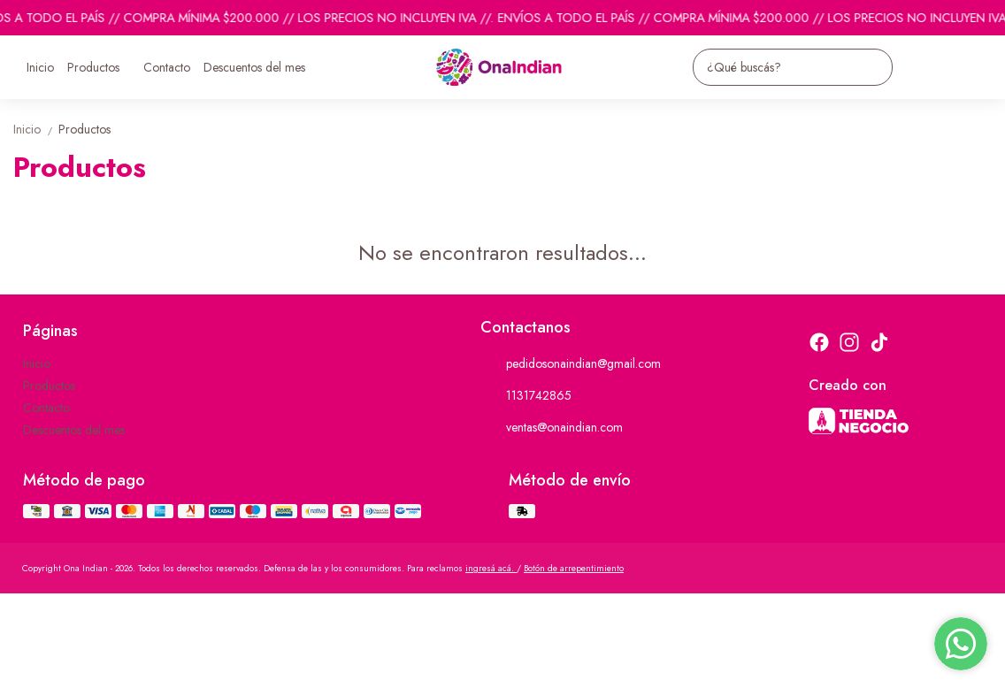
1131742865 (526, 396)
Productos (102, 67)
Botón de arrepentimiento (574, 568)
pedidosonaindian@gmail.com (570, 364)
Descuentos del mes (254, 67)
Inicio (40, 67)
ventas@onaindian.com (551, 428)
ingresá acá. (491, 568)
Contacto (166, 67)
